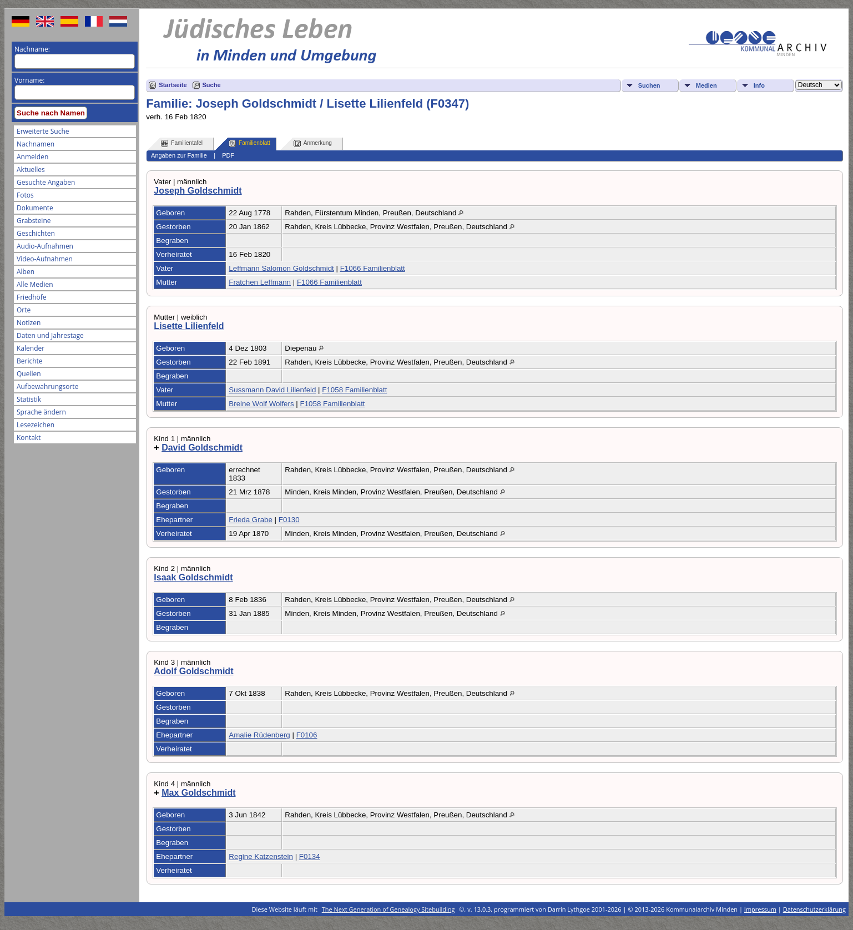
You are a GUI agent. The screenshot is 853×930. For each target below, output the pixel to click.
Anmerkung (313, 143)
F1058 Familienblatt (354, 390)
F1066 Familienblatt (372, 268)
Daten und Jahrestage (50, 335)
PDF (228, 155)
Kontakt (29, 437)
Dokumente (35, 208)
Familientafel (182, 143)
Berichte (30, 361)
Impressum (760, 909)
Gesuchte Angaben (46, 182)
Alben (25, 271)
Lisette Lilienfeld (189, 326)
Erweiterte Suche (43, 131)
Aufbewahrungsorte (47, 386)
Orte (24, 310)
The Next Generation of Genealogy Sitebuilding (388, 909)
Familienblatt (249, 143)
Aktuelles (31, 169)
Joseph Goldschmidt (197, 190)
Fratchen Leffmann (260, 282)
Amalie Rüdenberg (259, 735)
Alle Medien (35, 284)
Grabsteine (34, 220)
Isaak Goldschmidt (193, 577)
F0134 (309, 856)
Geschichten (36, 233)
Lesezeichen (35, 424)
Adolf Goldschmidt (193, 671)
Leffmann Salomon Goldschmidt (281, 268)
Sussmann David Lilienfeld (272, 390)
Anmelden (32, 156)
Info (759, 85)
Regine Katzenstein (261, 856)
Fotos (25, 195)
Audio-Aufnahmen (45, 246)
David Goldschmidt (202, 447)
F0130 (289, 519)
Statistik (29, 399)
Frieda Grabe (250, 519)
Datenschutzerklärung (814, 909)
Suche (212, 85)
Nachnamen (35, 144)
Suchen (649, 85)
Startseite (172, 85)
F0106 (306, 735)
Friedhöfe (32, 297)
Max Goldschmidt (198, 792)
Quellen (29, 373)
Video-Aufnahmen (45, 259)
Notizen (29, 322)
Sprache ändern (41, 412)
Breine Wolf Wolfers (261, 404)
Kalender (30, 348)
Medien (706, 85)
